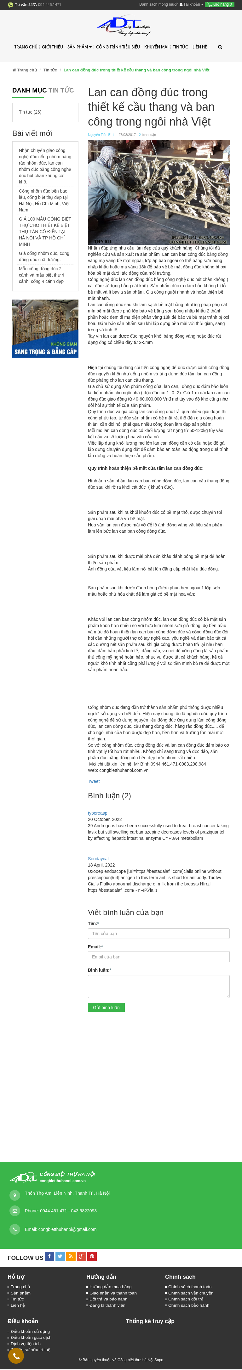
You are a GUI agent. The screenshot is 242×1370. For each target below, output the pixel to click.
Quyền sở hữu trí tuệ (31, 1351)
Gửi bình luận (106, 1007)
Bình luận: (99, 970)
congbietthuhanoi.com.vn (63, 1181)
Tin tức (17, 1299)
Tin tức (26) (30, 112)
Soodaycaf (98, 858)
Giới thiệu (52, 46)
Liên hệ (200, 46)
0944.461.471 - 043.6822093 (68, 1210)
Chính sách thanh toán (190, 1286)
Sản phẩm (79, 47)
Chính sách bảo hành (189, 1305)
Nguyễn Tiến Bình (101, 135)
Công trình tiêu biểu (118, 46)
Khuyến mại (156, 46)
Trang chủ (21, 1286)
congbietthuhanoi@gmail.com (67, 1229)
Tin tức (180, 46)
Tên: (93, 923)
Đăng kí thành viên (107, 1305)
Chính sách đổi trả (186, 1299)
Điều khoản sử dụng (31, 1332)
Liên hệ (18, 1305)
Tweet (94, 781)
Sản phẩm (21, 1293)
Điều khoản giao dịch (31, 1338)
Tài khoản (192, 4)
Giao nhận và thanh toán (113, 1293)
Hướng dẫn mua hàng (111, 1286)
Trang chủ (25, 46)
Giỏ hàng (219, 4)
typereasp (97, 813)
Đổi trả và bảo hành (108, 1299)
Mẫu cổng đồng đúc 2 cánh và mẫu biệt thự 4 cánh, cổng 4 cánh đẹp (41, 275)
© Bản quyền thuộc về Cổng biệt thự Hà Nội (116, 1361)
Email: (95, 946)
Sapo (158, 1361)
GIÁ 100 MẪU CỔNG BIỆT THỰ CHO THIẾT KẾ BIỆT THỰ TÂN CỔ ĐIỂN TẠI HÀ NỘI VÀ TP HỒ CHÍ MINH (45, 231)
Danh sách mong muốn (158, 4)
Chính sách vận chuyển (191, 1293)
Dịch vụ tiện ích (26, 1344)
